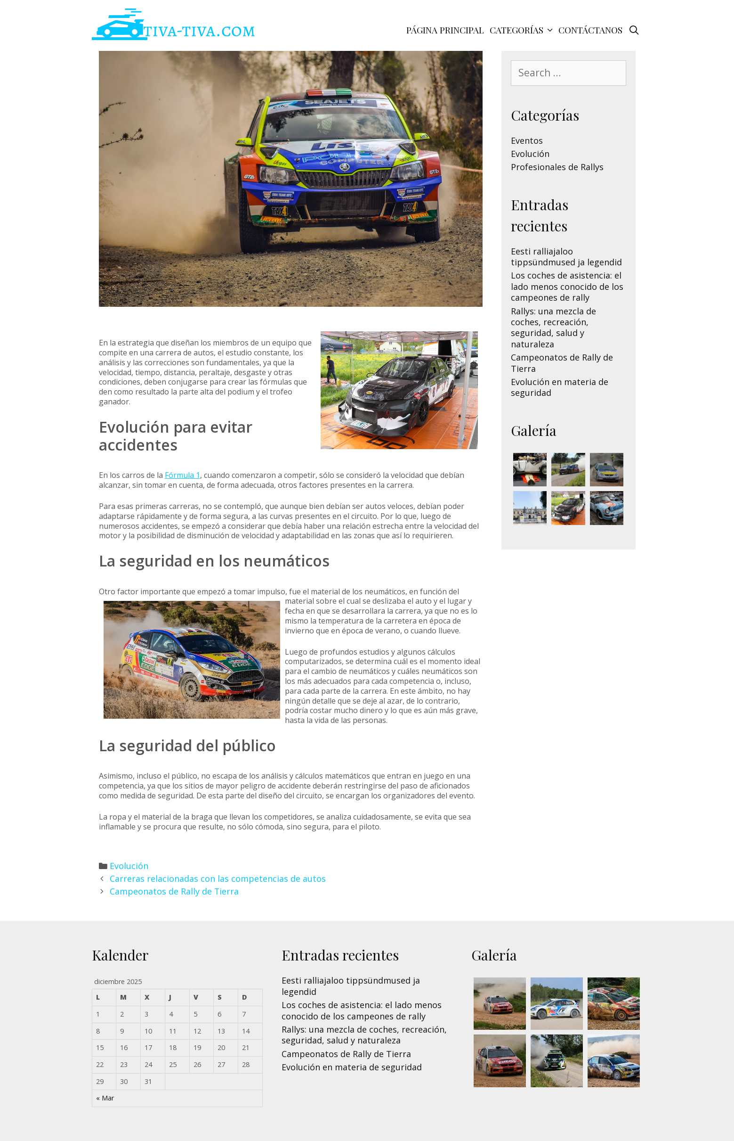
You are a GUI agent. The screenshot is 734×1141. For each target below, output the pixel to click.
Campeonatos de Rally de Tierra (174, 891)
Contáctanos (590, 30)
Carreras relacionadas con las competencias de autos (218, 878)
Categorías (523, 29)
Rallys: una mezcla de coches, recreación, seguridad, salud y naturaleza (553, 327)
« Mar (105, 1097)
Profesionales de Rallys (557, 166)
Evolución (129, 865)
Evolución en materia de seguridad (559, 387)
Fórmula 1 (182, 475)
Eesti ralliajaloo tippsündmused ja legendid (566, 257)
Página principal (445, 30)
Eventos (527, 140)
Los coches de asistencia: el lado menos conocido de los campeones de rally (567, 286)
